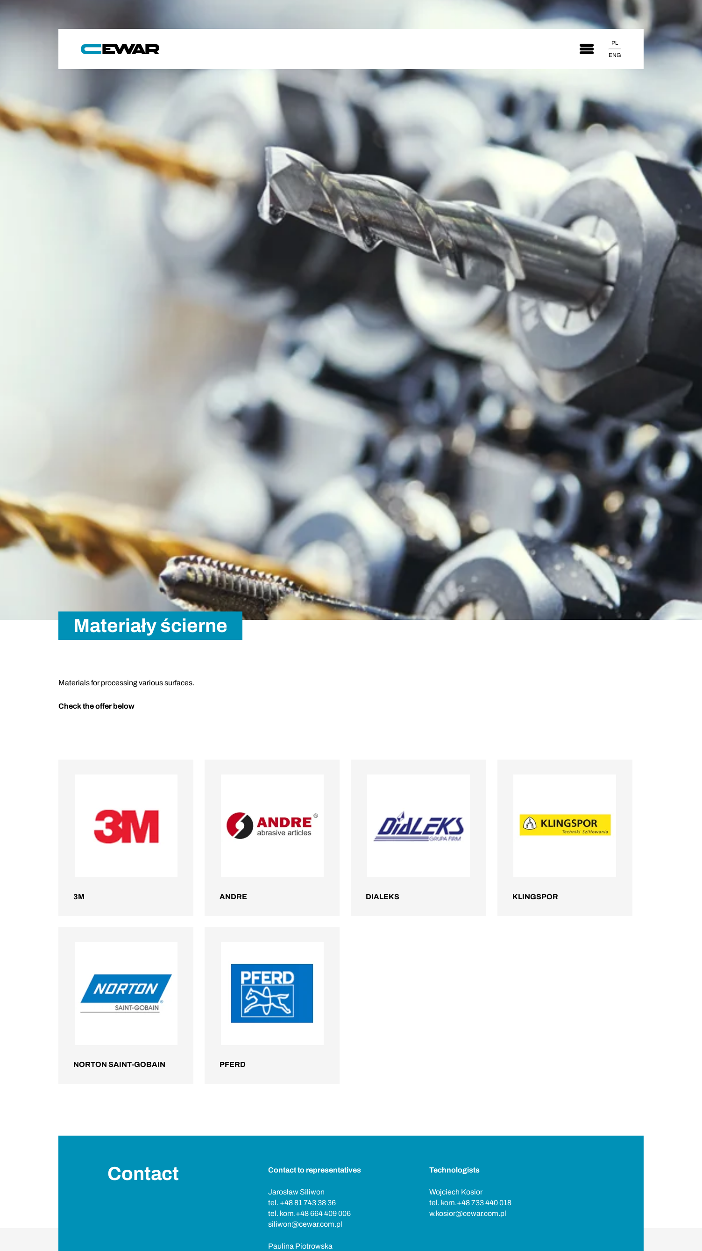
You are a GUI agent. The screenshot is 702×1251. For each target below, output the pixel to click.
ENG (615, 55)
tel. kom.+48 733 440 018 (470, 1203)
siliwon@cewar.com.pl (305, 1224)
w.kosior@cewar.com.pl (467, 1213)
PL (614, 43)
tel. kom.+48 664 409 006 (309, 1213)
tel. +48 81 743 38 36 (302, 1203)
